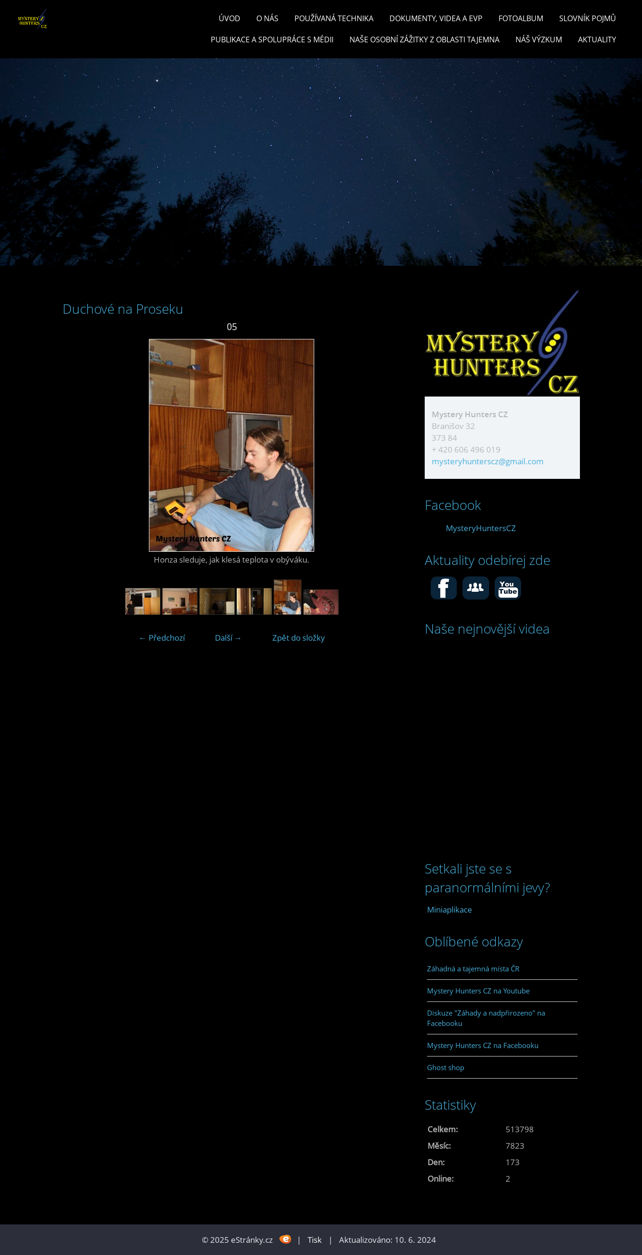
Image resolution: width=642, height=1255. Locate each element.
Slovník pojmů (587, 18)
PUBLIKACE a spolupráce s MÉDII (272, 39)
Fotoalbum (521, 18)
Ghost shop (445, 1067)
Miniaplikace (449, 909)
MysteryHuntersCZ (481, 528)
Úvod (229, 18)
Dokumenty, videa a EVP (436, 18)
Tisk (315, 1239)
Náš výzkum (538, 39)
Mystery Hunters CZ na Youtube (478, 990)
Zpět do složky (298, 637)
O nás (267, 18)
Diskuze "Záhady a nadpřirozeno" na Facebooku (486, 1018)
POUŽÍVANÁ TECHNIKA (333, 18)
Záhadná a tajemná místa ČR (473, 968)
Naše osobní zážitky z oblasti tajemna (424, 39)
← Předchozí (162, 637)
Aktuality (597, 39)
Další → (228, 637)
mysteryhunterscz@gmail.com (488, 461)
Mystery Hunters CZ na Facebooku (483, 1045)
